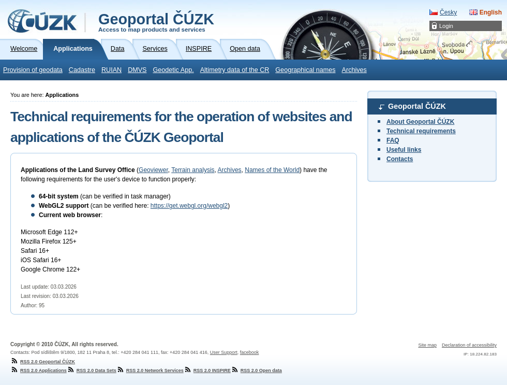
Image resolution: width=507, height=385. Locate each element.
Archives (354, 70)
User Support (223, 352)
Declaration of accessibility (469, 345)
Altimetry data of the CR (235, 70)
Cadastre (82, 70)
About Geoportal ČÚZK (420, 121)
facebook (249, 352)
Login (446, 26)
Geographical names (305, 70)
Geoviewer (153, 170)
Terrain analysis (192, 170)
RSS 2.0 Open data (256, 370)
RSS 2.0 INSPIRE (207, 370)
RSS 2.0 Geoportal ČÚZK (42, 361)
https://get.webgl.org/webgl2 (189, 205)
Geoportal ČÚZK (156, 22)
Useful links (403, 149)
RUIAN (111, 70)
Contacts (399, 159)
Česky (448, 12)
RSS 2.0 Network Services (150, 370)
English (491, 12)
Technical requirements (421, 131)
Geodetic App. (173, 70)
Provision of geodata (33, 70)
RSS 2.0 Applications (38, 370)
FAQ (392, 140)
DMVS (137, 70)
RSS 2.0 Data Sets (91, 370)
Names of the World (272, 170)
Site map (427, 345)
